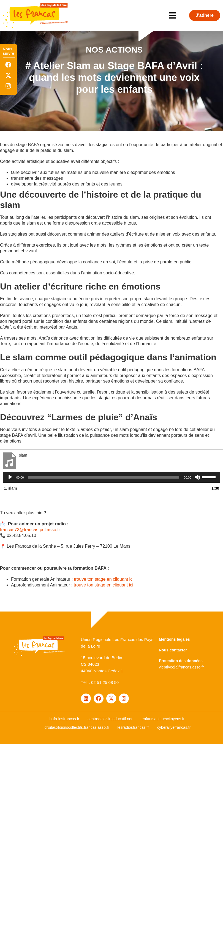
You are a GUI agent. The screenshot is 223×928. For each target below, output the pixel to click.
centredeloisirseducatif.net (110, 719)
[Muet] (197, 477)
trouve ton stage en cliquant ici (104, 579)
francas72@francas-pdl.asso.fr (30, 529)
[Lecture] (10, 477)
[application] (111, 477)
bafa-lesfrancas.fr (64, 719)
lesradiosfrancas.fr (133, 727)
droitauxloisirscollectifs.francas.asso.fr (77, 727)
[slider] (104, 477)
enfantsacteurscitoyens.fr (163, 719)
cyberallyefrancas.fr (174, 727)
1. (10, 488)
